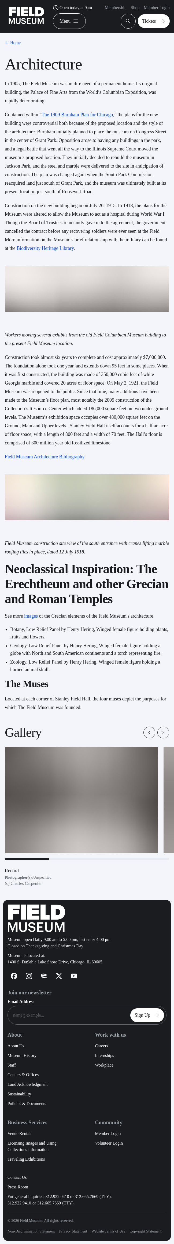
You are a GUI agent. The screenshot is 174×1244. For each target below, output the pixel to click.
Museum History (22, 1055)
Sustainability (19, 1094)
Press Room (18, 1187)
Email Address (21, 1001)
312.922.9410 (19, 1203)
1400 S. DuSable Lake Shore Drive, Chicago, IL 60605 (55, 962)
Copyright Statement (145, 1231)
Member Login (157, 7)
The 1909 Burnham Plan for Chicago (77, 114)
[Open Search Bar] (128, 21)
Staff (12, 1065)
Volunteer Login (109, 1143)
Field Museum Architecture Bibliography (44, 456)
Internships (104, 1055)
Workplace (104, 1065)
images (31, 616)
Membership (116, 7)
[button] (149, 732)
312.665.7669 (49, 1203)
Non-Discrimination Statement (31, 1231)
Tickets (155, 21)
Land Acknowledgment (28, 1084)
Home (12, 42)
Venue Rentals (20, 1133)
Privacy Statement (73, 1231)
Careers (101, 1046)
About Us (16, 1046)
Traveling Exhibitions (26, 1159)
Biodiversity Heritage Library (45, 248)
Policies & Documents (27, 1103)
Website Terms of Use (108, 1231)
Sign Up (148, 1015)
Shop (135, 7)
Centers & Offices (23, 1074)
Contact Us (17, 1177)
